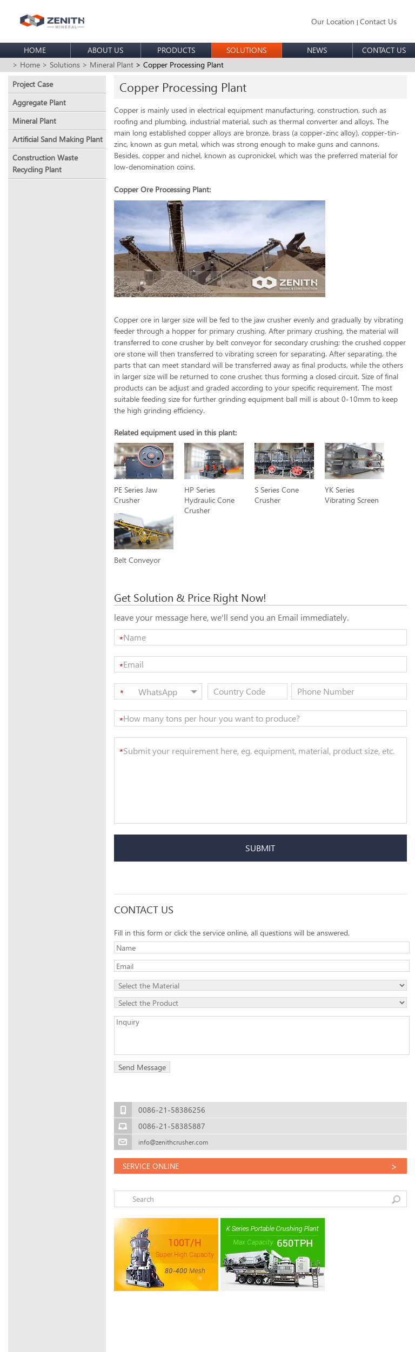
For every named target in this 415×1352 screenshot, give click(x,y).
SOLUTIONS (246, 50)
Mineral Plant (34, 121)
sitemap (195, 1336)
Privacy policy (232, 1336)
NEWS (317, 50)
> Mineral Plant (107, 64)
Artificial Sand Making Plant (57, 139)
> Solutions (61, 64)
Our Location (332, 21)
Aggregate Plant (39, 102)
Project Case (32, 84)
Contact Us (378, 21)
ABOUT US (105, 50)
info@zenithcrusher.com (173, 1142)
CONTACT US (384, 50)
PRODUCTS (176, 50)
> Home (26, 64)
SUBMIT (260, 847)
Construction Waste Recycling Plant (45, 163)
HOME (35, 50)
